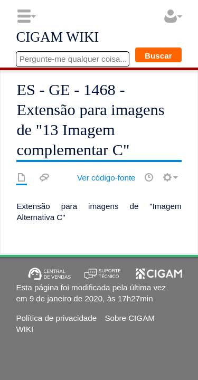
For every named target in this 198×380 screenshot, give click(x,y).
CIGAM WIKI (57, 37)
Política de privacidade (56, 318)
